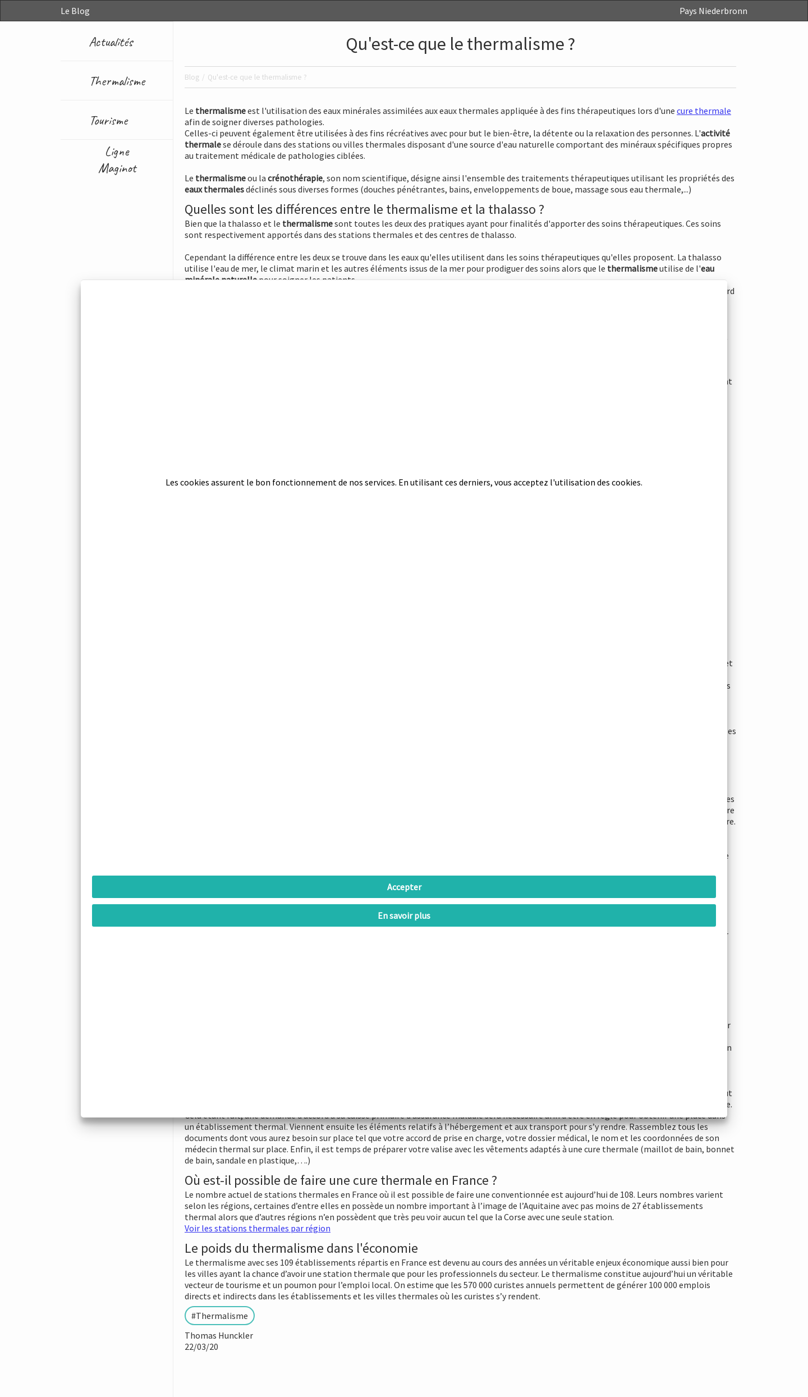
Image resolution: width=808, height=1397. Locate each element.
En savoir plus (404, 915)
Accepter (404, 886)
